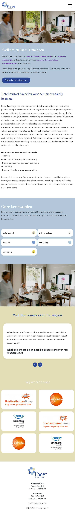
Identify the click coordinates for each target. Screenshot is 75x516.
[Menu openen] (70, 5)
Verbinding (55, 242)
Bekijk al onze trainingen (16, 80)
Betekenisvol (19, 232)
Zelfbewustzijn (55, 232)
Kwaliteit (19, 242)
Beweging (19, 251)
